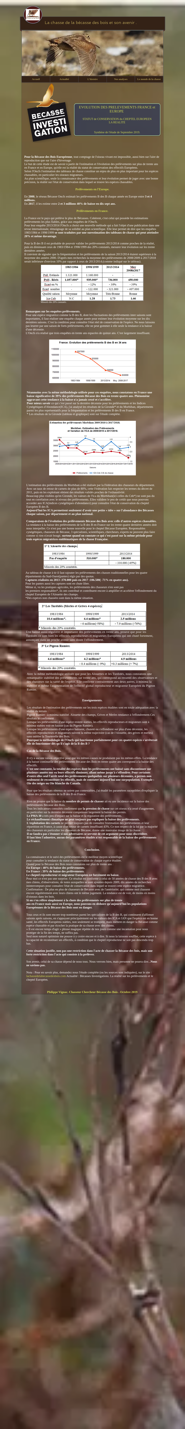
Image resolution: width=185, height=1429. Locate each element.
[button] (64, 79)
